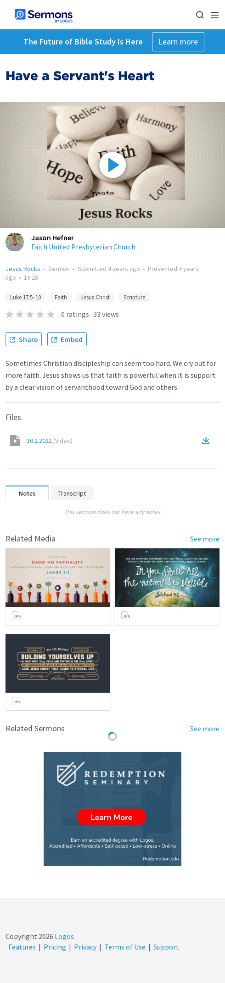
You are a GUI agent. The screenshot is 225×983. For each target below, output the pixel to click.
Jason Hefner (52, 237)
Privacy (85, 946)
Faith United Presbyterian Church (83, 246)
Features (22, 946)
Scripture (134, 297)
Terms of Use (125, 946)
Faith (61, 297)
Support (166, 946)
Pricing (55, 946)
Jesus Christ (95, 297)
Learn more (178, 41)
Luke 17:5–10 (25, 297)
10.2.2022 (50, 440)
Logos (63, 936)
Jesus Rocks (23, 269)
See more (204, 538)
